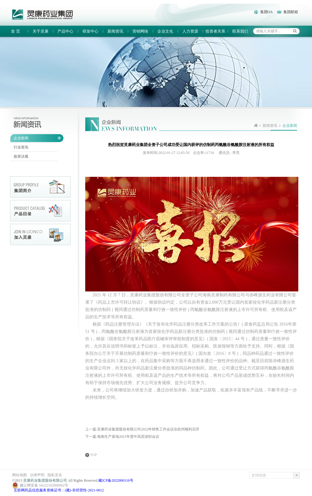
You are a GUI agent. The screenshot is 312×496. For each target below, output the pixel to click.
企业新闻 (21, 138)
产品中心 (65, 31)
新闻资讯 (115, 31)
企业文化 (165, 31)
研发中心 (90, 31)
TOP (93, 455)
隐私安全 (54, 475)
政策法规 (21, 156)
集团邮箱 (290, 12)
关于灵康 (40, 31)
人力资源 (190, 31)
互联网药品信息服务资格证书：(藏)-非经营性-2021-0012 (59, 490)
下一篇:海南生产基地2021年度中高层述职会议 (122, 436)
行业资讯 (21, 147)
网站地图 (19, 475)
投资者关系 (215, 31)
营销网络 (140, 31)
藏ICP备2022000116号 (115, 480)
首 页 (15, 31)
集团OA (266, 12)
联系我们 (240, 31)
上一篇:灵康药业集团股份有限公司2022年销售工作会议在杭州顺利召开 (142, 429)
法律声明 (37, 475)
